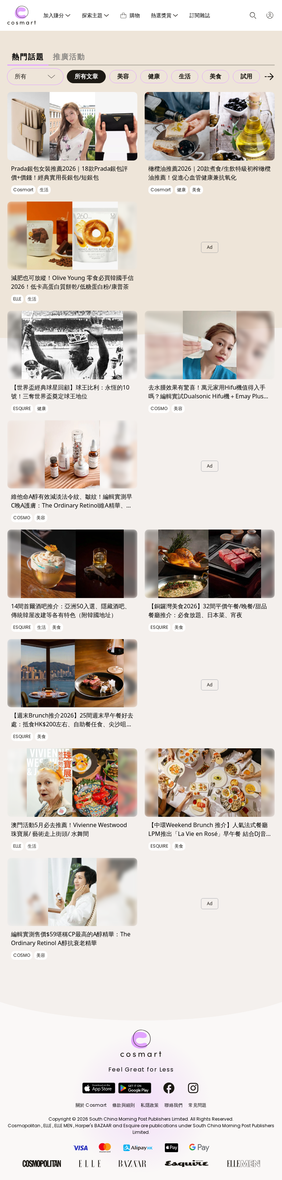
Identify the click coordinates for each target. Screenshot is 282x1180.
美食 (215, 76)
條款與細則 (123, 1105)
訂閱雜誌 (199, 15)
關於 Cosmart (91, 1105)
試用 (246, 76)
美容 (123, 76)
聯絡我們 (173, 1105)
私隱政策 (150, 1105)
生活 (185, 76)
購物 (130, 15)
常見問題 (197, 1105)
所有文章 (86, 76)
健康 (154, 76)
